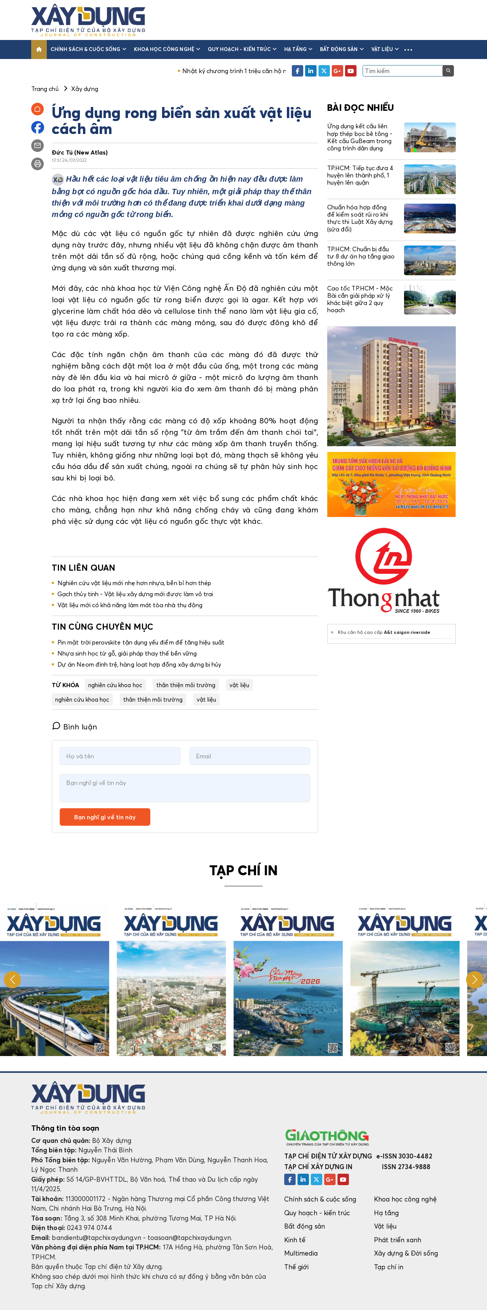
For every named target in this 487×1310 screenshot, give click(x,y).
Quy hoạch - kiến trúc (242, 49)
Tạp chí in (389, 1267)
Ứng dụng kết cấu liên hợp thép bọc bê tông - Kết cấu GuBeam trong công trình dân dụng (359, 137)
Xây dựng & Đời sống (406, 1253)
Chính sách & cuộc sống (88, 49)
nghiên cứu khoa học (115, 684)
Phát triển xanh (398, 1240)
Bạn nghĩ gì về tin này (105, 817)
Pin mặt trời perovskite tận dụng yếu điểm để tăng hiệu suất (140, 642)
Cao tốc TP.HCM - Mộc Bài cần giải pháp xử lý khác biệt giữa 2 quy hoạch (360, 299)
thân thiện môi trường (185, 684)
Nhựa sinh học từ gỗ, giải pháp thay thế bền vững (127, 653)
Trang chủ (45, 89)
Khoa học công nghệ (167, 49)
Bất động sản (342, 49)
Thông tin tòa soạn (65, 1128)
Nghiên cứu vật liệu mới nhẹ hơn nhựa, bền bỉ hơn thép (134, 583)
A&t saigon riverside (407, 632)
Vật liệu (385, 49)
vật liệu (239, 684)
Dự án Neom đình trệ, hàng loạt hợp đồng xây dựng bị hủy (139, 664)
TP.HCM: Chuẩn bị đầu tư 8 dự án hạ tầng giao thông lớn (361, 256)
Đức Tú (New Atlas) (80, 152)
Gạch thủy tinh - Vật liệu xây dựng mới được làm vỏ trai (135, 594)
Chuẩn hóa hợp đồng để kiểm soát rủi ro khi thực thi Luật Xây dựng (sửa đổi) (360, 218)
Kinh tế (295, 1240)
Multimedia (301, 1253)
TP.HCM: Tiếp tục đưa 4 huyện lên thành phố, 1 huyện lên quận (360, 175)
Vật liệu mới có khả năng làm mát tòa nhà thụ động (129, 605)
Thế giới (296, 1267)
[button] (408, 49)
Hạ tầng (298, 49)
